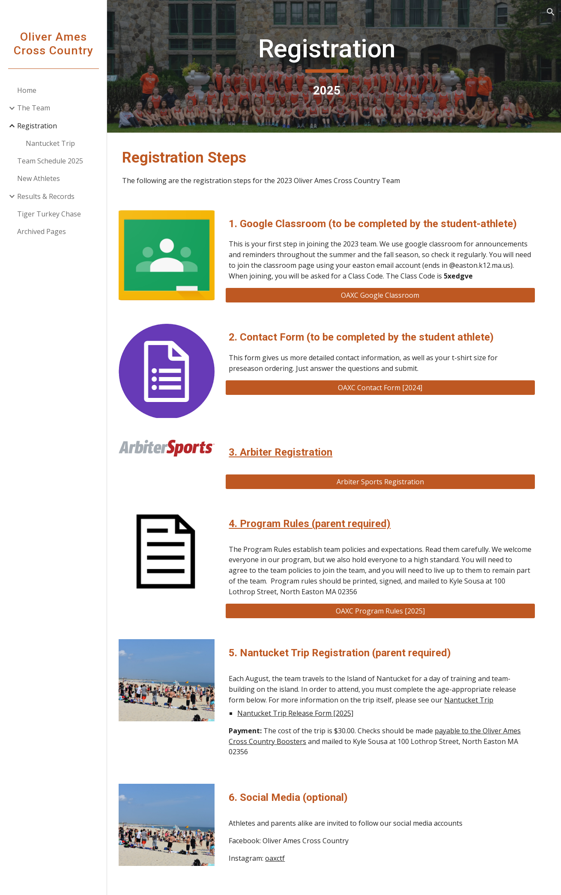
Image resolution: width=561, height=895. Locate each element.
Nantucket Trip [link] (50, 143)
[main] (334, 66)
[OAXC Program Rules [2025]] (385, 618)
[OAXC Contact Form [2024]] (385, 398)
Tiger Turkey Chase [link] (49, 214)
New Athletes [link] (38, 178)
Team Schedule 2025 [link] (50, 161)
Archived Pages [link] (41, 231)
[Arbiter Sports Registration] (385, 489)
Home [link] (26, 90)
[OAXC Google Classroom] (385, 305)
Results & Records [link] (46, 196)
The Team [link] (33, 108)
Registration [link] (37, 125)
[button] (550, 12)
